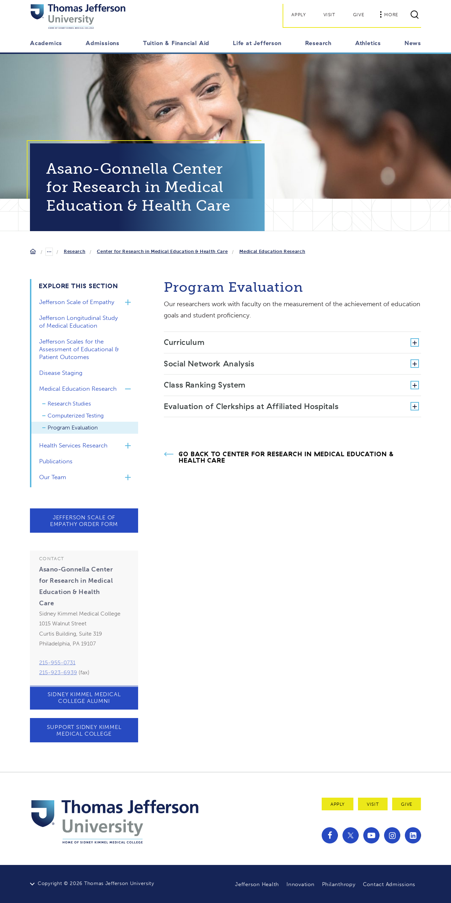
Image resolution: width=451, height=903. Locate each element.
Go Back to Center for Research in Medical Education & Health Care (286, 457)
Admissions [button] (102, 43)
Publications (56, 461)
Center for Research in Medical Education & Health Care (162, 251)
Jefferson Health (257, 884)
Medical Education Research (272, 251)
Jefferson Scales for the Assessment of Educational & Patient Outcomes (79, 349)
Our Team (52, 477)
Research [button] (318, 43)
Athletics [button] (368, 43)
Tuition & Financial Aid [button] (176, 43)
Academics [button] (46, 43)
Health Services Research (73, 445)
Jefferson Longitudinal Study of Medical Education (78, 321)
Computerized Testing (76, 415)
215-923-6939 (58, 688)
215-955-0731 (57, 678)
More (389, 14)
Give (358, 14)
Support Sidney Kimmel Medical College (84, 730)
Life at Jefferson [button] (257, 43)
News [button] (412, 43)
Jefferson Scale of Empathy (76, 301)
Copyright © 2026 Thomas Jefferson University (96, 883)
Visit (329, 14)
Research (74, 251)
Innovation (300, 884)
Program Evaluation (73, 427)
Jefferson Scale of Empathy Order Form (84, 520)
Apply (298, 14)
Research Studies (69, 403)
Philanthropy (339, 884)
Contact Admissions (389, 884)
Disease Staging (60, 372)
